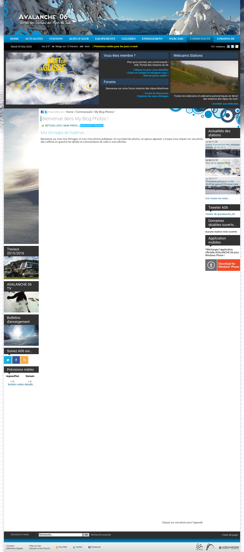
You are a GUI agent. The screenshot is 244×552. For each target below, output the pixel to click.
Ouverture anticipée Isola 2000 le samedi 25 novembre (222, 183)
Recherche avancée (101, 534)
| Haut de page (230, 534)
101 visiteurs (218, 46)
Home (69, 111)
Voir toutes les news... (217, 198)
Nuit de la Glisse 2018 (218, 162)
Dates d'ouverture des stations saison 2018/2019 (223, 146)
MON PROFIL (71, 125)
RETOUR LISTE (53, 125)
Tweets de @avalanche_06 (220, 214)
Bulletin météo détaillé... (21, 384)
